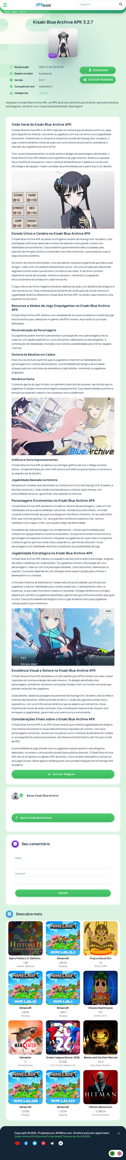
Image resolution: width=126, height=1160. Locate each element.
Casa (7, 11)
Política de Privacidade (47, 1136)
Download (98, 70)
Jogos (14, 11)
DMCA (86, 1136)
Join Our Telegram (98, 79)
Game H (23, 11)
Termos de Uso (72, 1136)
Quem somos (22, 1136)
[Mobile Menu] (5, 5)
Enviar (63, 893)
